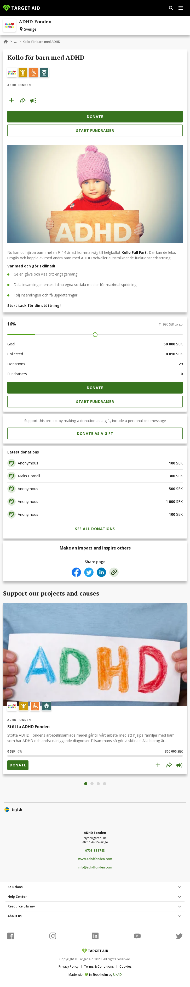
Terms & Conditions (99, 966)
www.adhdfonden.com (95, 859)
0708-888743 (95, 851)
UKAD (117, 974)
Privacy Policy (68, 966)
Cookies (125, 966)
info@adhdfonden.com (95, 867)
